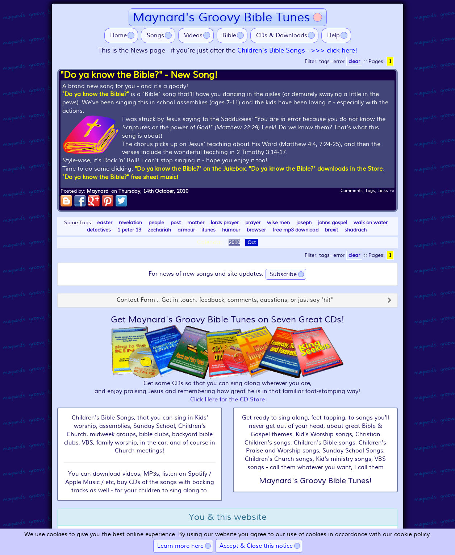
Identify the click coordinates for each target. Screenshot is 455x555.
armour (186, 230)
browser (256, 230)
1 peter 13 (129, 230)
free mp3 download (295, 230)
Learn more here (180, 546)
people (156, 223)
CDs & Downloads (281, 35)
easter (104, 223)
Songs (155, 35)
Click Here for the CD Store (227, 399)
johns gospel (332, 223)
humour (231, 230)
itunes (208, 230)
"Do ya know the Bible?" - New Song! (139, 75)
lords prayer (225, 223)
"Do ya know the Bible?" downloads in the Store (316, 168)
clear (354, 61)
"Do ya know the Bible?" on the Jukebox (190, 168)
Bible (229, 35)
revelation (130, 223)
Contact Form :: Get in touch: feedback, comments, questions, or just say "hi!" (225, 300)
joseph (304, 223)
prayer (252, 223)
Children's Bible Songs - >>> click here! (297, 50)
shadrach (356, 230)
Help (333, 35)
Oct (251, 242)
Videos (193, 35)
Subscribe (283, 274)
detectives (99, 230)
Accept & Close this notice (256, 546)
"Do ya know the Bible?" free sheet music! (120, 177)
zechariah (159, 230)
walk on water (371, 223)
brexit (331, 230)
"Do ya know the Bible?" (95, 94)
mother (195, 223)
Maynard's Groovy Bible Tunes (221, 17)
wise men (278, 223)
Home (118, 35)
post (176, 223)
